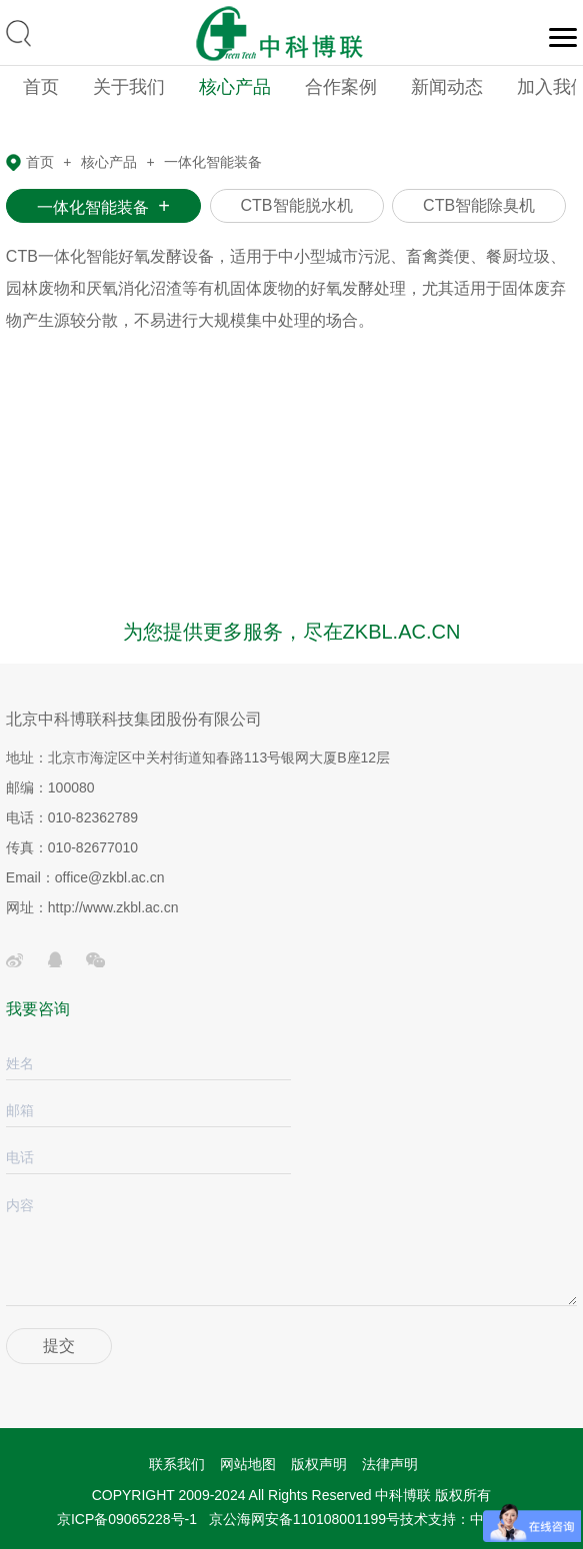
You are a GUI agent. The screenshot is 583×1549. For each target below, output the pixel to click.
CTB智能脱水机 (297, 205)
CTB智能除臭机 (479, 205)
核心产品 (235, 87)
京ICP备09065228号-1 (127, 1519)
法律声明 (390, 1464)
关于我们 (129, 87)
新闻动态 (447, 87)
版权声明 (319, 1464)
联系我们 (177, 1464)
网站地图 (248, 1464)
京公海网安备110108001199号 (304, 1519)
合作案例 (341, 87)
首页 (41, 87)
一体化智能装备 (213, 162)
